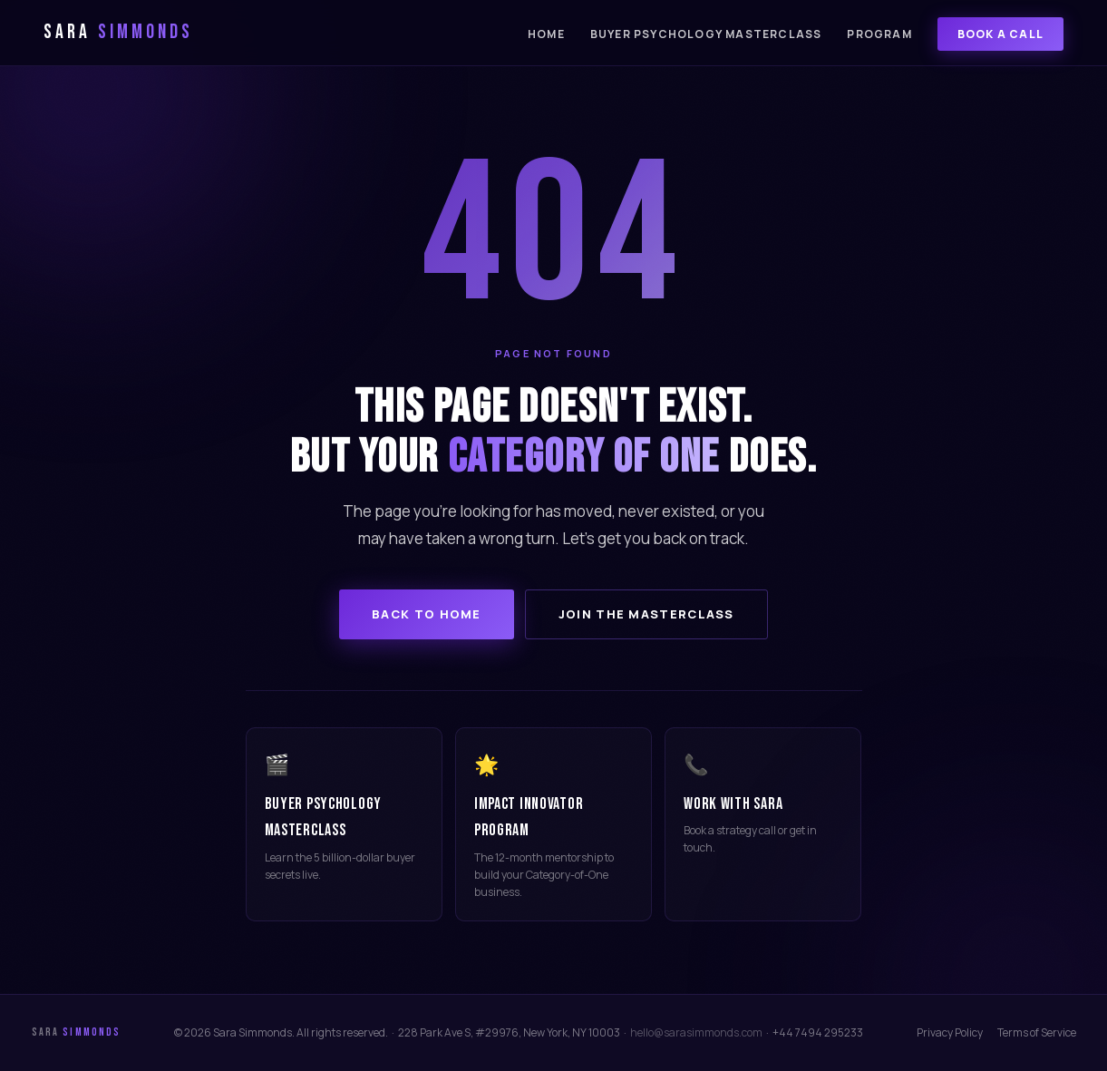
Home (546, 34)
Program (879, 34)
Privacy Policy (950, 1032)
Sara (118, 32)
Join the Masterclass (646, 614)
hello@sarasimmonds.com (696, 1032)
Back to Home (426, 614)
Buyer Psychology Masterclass (706, 34)
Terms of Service (1036, 1032)
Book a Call (1000, 34)
